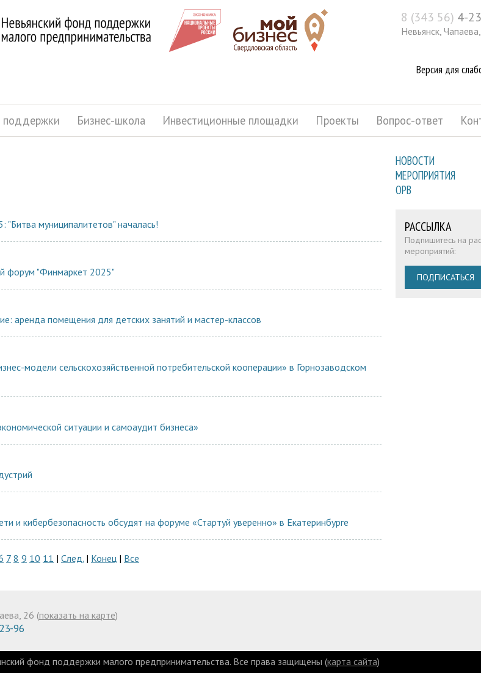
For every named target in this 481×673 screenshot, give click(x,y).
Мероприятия (425, 175)
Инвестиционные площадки (230, 120)
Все (131, 558)
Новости (415, 160)
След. (72, 558)
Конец (104, 558)
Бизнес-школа (111, 120)
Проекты (337, 120)
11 (48, 558)
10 (34, 558)
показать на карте (77, 615)
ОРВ (403, 190)
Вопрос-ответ (409, 120)
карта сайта (352, 661)
